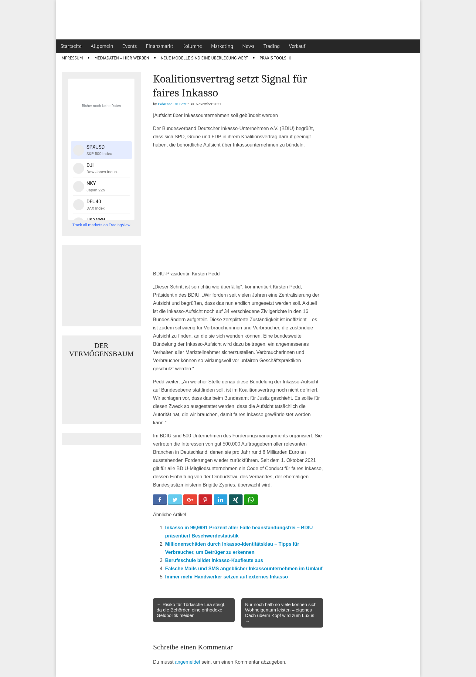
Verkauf (297, 46)
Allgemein (102, 46)
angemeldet (187, 662)
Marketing (222, 46)
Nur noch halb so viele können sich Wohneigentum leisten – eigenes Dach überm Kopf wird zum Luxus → (281, 613)
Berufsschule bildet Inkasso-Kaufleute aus (214, 560)
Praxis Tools (273, 58)
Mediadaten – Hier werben (121, 58)
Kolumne (192, 46)
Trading (272, 46)
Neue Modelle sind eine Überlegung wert (204, 58)
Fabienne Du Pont (172, 104)
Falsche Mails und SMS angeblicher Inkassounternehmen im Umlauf (243, 568)
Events (129, 46)
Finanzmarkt (159, 46)
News (248, 46)
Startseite (71, 46)
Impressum (71, 58)
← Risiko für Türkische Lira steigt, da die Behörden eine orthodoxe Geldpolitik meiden (191, 610)
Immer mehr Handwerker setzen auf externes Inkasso (226, 576)
